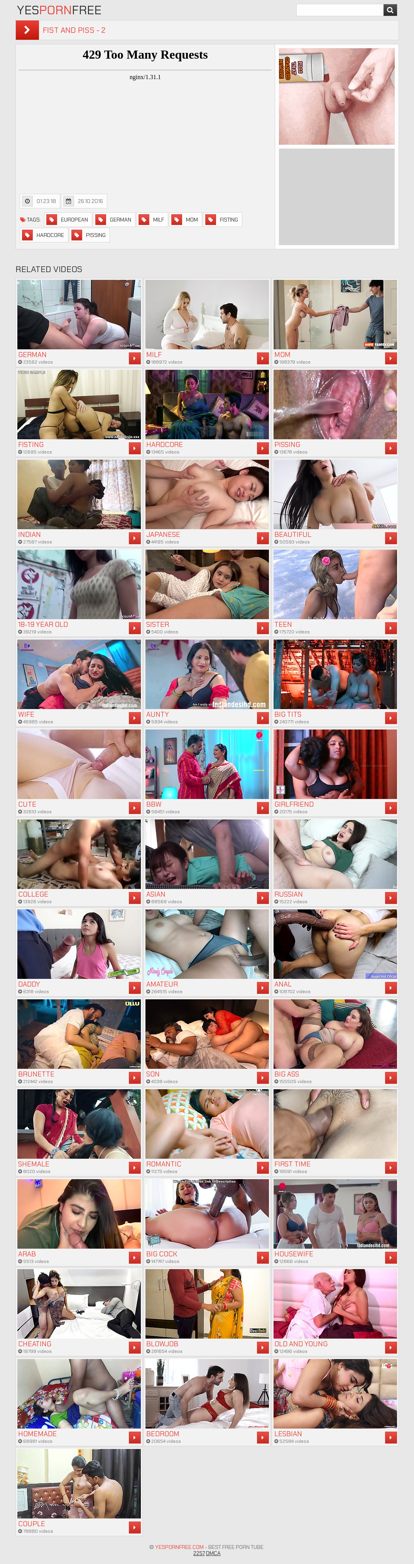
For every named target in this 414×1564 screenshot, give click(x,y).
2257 (199, 1553)
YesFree (59, 10)
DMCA (213, 1553)
